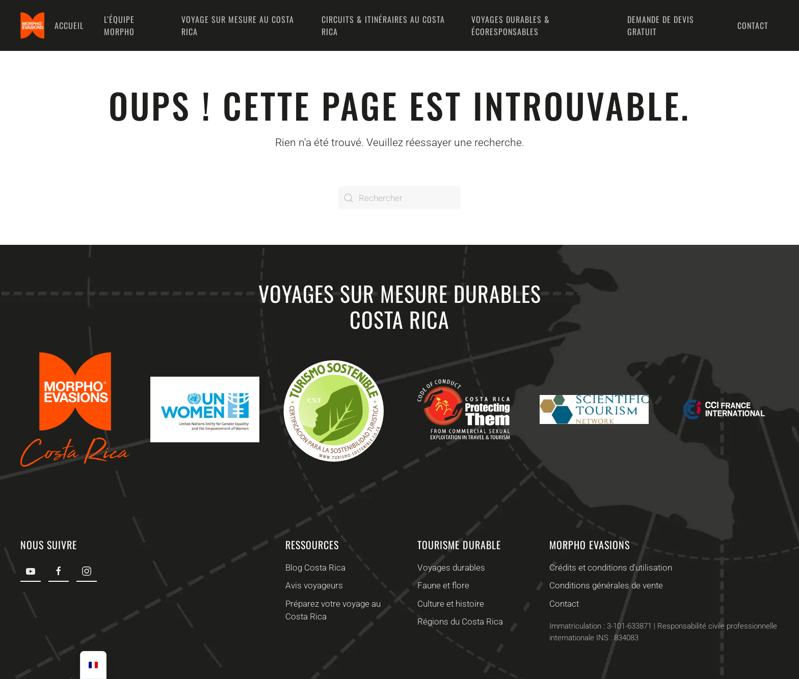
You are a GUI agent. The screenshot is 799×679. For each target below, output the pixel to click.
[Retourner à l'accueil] (32, 25)
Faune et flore (442, 585)
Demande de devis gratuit (660, 25)
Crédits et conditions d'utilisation (609, 567)
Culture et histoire (449, 604)
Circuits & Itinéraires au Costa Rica (383, 25)
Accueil (69, 25)
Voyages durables (450, 567)
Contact (752, 25)
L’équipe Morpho (119, 25)
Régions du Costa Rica (459, 621)
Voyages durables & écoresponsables (510, 25)
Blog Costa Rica (314, 567)
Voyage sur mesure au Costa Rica (237, 25)
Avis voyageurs (312, 585)
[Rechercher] (399, 197)
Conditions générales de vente (605, 585)
